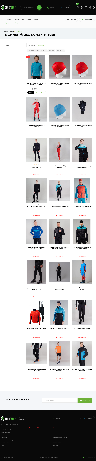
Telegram (65, 7)
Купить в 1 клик (40, 92)
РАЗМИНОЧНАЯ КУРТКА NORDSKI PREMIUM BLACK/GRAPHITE (59, 248)
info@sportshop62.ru (5, 432)
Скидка (6, 45)
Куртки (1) (51, 50)
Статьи (29, 19)
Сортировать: (31, 45)
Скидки (17, 23)
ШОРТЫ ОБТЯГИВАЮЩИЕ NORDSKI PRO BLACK (59, 370)
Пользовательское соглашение (59, 440)
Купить (31, 92)
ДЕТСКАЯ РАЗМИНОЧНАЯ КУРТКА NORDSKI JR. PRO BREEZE (36, 83)
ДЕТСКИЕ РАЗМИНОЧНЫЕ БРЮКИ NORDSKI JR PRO (36, 288)
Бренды (7, 23)
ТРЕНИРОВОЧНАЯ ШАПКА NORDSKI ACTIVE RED (59, 83)
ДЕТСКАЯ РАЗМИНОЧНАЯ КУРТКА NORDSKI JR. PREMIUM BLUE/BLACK (59, 207)
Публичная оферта (56, 442)
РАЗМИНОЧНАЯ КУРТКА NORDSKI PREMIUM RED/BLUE (82, 207)
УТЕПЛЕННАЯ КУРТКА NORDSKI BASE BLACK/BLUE (82, 370)
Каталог (50, 7)
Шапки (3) (43, 50)
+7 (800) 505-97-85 (90, 457)
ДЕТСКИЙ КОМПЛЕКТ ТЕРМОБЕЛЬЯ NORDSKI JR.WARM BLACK (36, 207)
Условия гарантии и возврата (7, 440)
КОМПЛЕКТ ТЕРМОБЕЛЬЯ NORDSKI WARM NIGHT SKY (36, 166)
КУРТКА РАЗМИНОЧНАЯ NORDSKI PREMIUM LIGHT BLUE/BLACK (59, 329)
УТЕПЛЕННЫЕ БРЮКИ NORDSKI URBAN (82, 329)
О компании (9, 19)
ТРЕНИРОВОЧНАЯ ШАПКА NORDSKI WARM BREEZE (59, 126)
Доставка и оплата (19, 19)
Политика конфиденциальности (59, 437)
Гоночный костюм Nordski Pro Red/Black (36, 126)
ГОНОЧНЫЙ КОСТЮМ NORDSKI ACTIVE (82, 288)
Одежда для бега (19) (33, 50)
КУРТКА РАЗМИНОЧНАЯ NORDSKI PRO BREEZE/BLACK (82, 248)
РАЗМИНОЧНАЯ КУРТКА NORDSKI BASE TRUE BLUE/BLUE (37, 248)
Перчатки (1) (60, 50)
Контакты (36, 19)
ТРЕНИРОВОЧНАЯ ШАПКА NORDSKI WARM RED (82, 83)
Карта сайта (55, 445)
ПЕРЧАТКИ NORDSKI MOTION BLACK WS (82, 126)
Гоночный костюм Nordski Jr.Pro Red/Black (59, 166)
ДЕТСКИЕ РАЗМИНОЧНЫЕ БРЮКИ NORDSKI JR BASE (59, 288)
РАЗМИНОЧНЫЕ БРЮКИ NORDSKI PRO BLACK (37, 370)
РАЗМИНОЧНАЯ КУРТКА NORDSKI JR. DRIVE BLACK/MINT (82, 166)
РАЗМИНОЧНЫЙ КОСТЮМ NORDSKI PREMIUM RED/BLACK (36, 329)
